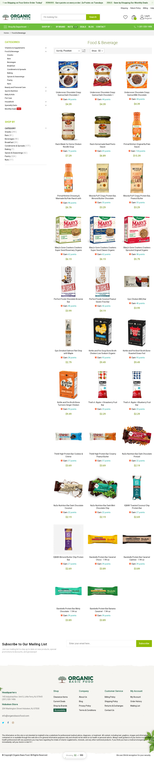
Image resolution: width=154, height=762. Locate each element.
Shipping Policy (111, 701)
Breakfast (11, 142)
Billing (145, 8)
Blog (81, 701)
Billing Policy (110, 697)
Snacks (11, 132)
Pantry (10, 156)
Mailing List (135, 706)
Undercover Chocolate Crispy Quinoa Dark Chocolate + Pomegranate (102, 95)
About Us (83, 697)
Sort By (59, 51)
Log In (147, 16)
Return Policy (135, 8)
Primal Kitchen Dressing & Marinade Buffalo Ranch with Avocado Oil (68, 198)
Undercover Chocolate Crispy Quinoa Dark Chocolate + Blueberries (68, 95)
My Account (135, 697)
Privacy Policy (85, 706)
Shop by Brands (60, 706)
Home (6, 33)
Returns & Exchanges (114, 706)
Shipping (124, 8)
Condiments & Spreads (17, 146)
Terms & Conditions (87, 710)
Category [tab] (10, 128)
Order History (136, 701)
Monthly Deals (145, 3)
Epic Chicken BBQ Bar (137, 299)
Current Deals (59, 701)
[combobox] (63, 17)
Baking (9, 149)
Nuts (9, 160)
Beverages (12, 139)
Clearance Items (60, 697)
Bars (9, 135)
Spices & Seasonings (16, 153)
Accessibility (60, 710)
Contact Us (109, 710)
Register (148, 18)
